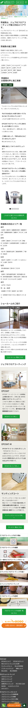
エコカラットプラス (13, 686)
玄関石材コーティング (7, 683)
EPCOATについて (6, 661)
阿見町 (15, 73)
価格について (19, 668)
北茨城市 (4, 73)
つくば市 (23, 65)
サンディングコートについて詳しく (14, 516)
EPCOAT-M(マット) (18, 661)
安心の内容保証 (19, 666)
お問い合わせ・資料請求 (15, 625)
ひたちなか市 (16, 65)
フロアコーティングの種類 (8, 696)
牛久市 (19, 68)
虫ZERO (3, 686)
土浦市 (14, 68)
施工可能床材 (13, 671)
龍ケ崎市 (4, 70)
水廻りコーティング (6, 679)
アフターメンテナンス (7, 668)
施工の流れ (4, 671)
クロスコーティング (6, 676)
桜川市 (9, 68)
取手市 (10, 70)
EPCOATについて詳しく (11, 416)
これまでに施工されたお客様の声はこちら (14, 216)
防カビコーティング (6, 681)
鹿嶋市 (19, 70)
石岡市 (3, 65)
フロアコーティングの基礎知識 (9, 694)
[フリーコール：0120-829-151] (4, 705)
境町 (14, 70)
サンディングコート (6, 666)
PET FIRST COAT (20, 683)
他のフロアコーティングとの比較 (10, 663)
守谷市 (9, 65)
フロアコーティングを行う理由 (9, 699)
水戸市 (10, 73)
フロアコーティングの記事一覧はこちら (14, 612)
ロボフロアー (5, 688)
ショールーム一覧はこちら (15, 357)
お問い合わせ (20, 2)
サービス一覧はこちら (15, 527)
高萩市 (3, 68)
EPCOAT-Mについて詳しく (12, 466)
